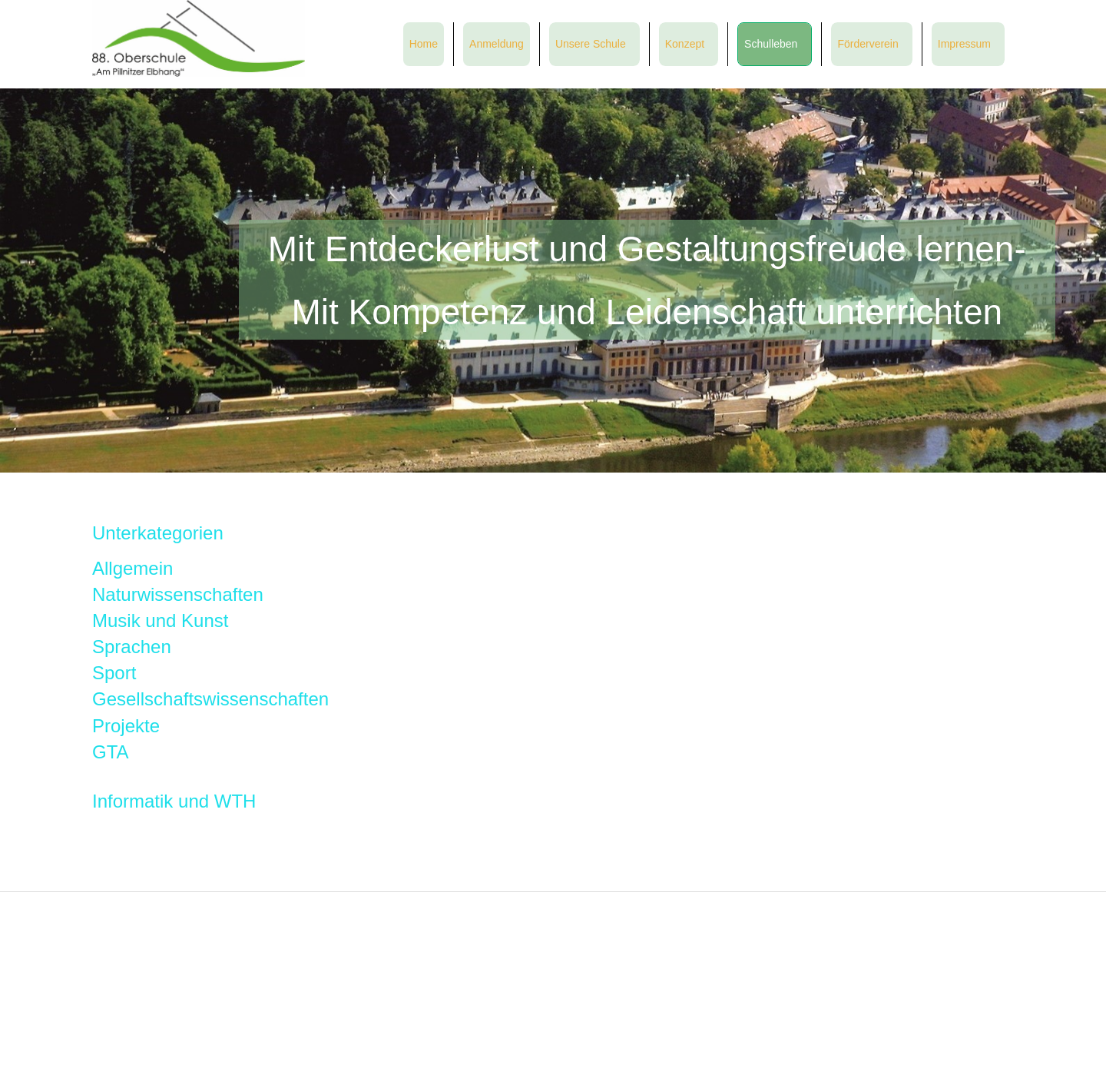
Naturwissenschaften (177, 594)
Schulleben (770, 44)
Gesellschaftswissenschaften (210, 698)
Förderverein (867, 44)
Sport (114, 672)
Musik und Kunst (160, 620)
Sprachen (131, 646)
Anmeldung (496, 44)
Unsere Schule (590, 44)
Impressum (964, 44)
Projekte (126, 725)
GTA (110, 752)
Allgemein (132, 568)
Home (423, 44)
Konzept (684, 44)
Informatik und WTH (174, 801)
